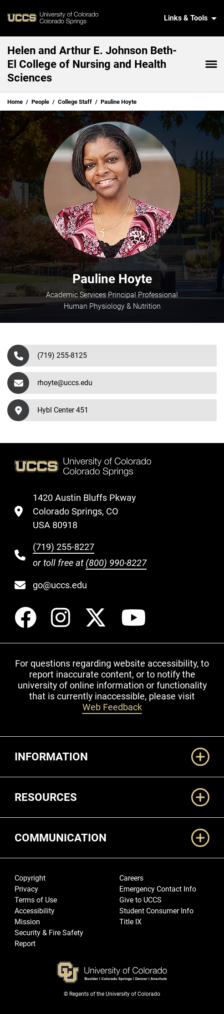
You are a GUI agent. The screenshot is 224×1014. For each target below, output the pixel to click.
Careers (131, 878)
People (40, 101)
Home (15, 101)
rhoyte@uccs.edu (64, 382)
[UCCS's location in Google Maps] (90, 511)
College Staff (75, 101)
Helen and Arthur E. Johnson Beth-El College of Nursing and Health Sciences (92, 64)
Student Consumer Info (156, 911)
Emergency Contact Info (157, 889)
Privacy (26, 889)
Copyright (30, 878)
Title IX (130, 921)
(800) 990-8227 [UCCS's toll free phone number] (116, 562)
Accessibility (35, 911)
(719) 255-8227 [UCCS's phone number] (63, 546)
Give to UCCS (140, 900)
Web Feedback (112, 707)
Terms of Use (36, 900)
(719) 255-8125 (62, 355)
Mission (27, 921)
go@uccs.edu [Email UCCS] (60, 585)
